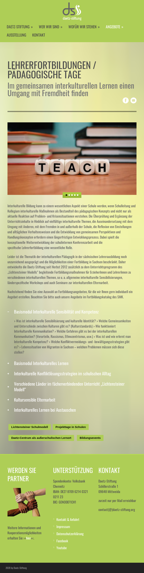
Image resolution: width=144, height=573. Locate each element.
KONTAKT (38, 35)
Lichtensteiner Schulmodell (29, 427)
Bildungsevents (90, 437)
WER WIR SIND (50, 26)
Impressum (63, 526)
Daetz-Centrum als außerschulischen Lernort (41, 437)
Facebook (62, 540)
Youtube (61, 547)
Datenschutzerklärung (70, 533)
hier (28, 538)
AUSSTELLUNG (16, 35)
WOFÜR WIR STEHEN (84, 26)
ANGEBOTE (114, 26)
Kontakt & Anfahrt (67, 519)
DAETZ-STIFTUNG (20, 26)
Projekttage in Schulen (71, 427)
